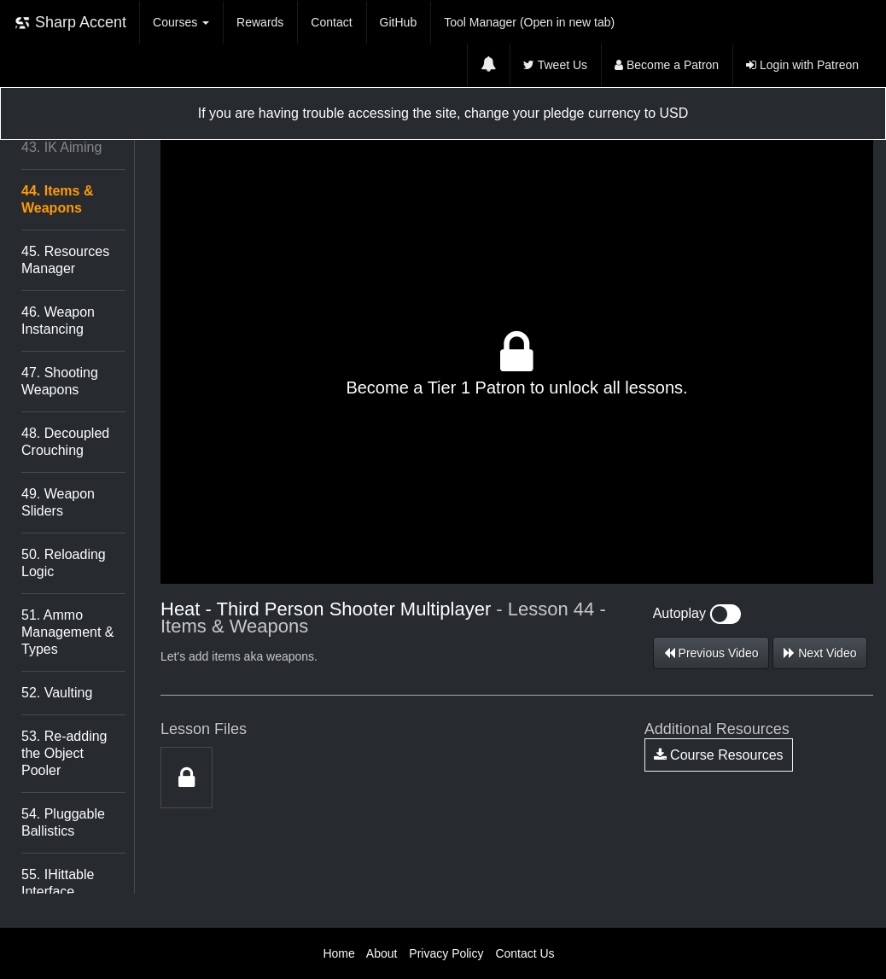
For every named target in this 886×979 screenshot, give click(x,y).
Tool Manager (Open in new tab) (529, 22)
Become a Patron (667, 65)
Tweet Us (555, 65)
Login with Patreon (802, 65)
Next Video (820, 653)
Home (338, 953)
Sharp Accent (70, 23)
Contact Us (524, 953)
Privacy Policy (446, 953)
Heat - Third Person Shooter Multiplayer (325, 609)
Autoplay (697, 613)
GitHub (398, 22)
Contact (331, 22)
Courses (181, 22)
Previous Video (711, 653)
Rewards (259, 22)
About (382, 953)
